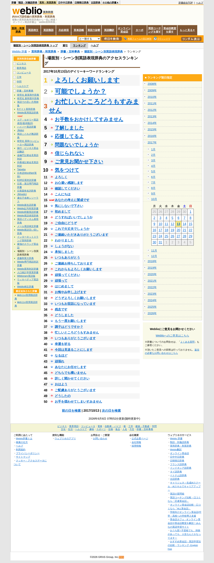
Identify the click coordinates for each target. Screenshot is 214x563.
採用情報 (136, 445)
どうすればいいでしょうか (74, 217)
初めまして (63, 211)
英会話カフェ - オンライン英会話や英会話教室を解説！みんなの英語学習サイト (184, 523)
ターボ (139, 30)
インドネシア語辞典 (180, 468)
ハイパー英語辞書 (26, 126)
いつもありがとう (67, 257)
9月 (153, 193)
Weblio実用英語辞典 (27, 112)
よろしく (61, 177)
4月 (153, 165)
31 (160, 242)
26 (172, 236)
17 (160, 230)
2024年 (152, 300)
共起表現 (64, 30)
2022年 (152, 287)
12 (172, 224)
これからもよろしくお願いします (78, 269)
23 (154, 236)
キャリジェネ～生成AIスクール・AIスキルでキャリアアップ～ (184, 486)
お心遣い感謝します (69, 182)
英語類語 (48, 30)
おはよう (61, 384)
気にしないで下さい (69, 206)
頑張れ (59, 361)
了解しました (69, 127)
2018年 (152, 261)
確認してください (67, 188)
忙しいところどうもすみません (77, 332)
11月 (154, 250)
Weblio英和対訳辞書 (27, 268)
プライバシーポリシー (28, 453)
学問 (19, 81)
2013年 (152, 116)
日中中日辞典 (65, 2)
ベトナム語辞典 (178, 475)
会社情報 (136, 442)
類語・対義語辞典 (27, 2)
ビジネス (21, 63)
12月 (154, 256)
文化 (63, 429)
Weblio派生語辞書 (26, 205)
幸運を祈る (63, 344)
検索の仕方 (22, 442)
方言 (131, 429)
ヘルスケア (23, 86)
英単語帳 (79, 30)
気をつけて (67, 170)
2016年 (152, 135)
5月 (153, 171)
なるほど (61, 355)
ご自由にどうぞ (66, 223)
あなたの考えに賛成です (72, 200)
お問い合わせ (100, 438)
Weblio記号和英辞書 (27, 208)
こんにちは (63, 194)
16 (154, 230)
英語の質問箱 (177, 493)
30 (154, 242)
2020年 (152, 274)
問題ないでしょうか (77, 144)
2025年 (152, 306)
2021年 (152, 280)
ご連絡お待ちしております (74, 263)
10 (160, 224)
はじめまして (64, 286)
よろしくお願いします (87, 80)
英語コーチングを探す (154, 30)
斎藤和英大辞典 (25, 258)
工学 (19, 77)
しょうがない (64, 246)
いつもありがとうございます (75, 338)
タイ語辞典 (176, 471)
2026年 (152, 313)
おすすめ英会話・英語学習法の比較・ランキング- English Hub (184, 545)
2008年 (152, 83)
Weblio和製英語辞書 (27, 212)
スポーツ (101, 429)
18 (166, 230)
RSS (121, 557)
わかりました (64, 240)
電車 (100, 426)
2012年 (152, 109)
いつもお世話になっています (75, 303)
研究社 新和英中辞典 (28, 98)
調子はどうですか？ (69, 326)
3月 (153, 160)
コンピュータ (24, 72)
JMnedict (22, 194)
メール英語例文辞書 (27, 226)
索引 (65, 45)
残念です (61, 309)
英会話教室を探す (169, 30)
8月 (153, 188)
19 (172, 230)
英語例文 (33, 30)
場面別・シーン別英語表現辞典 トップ (35, 45)
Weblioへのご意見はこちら (172, 335)
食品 (117, 429)
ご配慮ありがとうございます (75, 390)
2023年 (152, 293)
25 (166, 236)
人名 (124, 429)
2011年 (152, 103)
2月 (153, 154)
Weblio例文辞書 (25, 286)
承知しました (64, 251)
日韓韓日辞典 (81, 2)
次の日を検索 (111, 410)
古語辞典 (95, 2)
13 (178, 224)
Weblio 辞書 (19, 51)
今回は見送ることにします (74, 349)
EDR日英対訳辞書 (26, 180)
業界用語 (21, 68)
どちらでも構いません (70, 372)
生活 (70, 429)
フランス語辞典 (178, 464)
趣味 (91, 429)
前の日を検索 (71, 410)
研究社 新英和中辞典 (28, 95)
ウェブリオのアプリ (65, 438)
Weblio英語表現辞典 (27, 215)
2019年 (152, 267)
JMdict (20, 130)
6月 (153, 177)
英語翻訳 (109, 30)
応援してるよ (69, 136)
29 (190, 236)
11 (166, 224)
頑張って (61, 280)
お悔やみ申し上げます (70, 292)
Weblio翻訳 (176, 449)
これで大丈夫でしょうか (72, 228)
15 (190, 224)
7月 (153, 182)
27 (178, 236)
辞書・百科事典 (70, 51)
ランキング (79, 45)
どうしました (64, 315)
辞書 (13, 2)
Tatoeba (21, 169)
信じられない (69, 153)
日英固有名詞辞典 (26, 190)
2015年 (152, 129)
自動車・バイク (113, 426)
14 (184, 224)
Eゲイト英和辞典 (26, 109)
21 (184, 230)
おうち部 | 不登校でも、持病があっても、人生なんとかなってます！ (184, 534)
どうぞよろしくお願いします (75, 298)
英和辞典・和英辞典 (43, 51)
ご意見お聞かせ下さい (79, 161)
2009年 (152, 90)
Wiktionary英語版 (26, 276)
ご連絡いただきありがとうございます (81, 234)
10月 (154, 199)
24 (160, 236)
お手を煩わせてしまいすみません (78, 401)
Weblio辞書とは (24, 438)
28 (184, 236)
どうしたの (63, 395)
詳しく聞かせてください (72, 378)
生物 (110, 429)
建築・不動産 (142, 426)
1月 (153, 149)
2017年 (152, 142)
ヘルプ (199, 2)
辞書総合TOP (186, 2)
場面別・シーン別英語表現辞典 (103, 51)
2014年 (152, 122)
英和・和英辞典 (47, 2)
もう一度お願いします (70, 321)
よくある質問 (187, 341)
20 (178, 230)
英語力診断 (93, 30)
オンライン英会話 (124, 30)
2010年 (152, 96)
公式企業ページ (140, 438)
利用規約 (20, 449)
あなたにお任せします (70, 367)
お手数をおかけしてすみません (89, 119)
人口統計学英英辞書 (27, 272)
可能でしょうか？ (80, 91)
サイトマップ (23, 456)
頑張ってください (67, 275)
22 (190, 230)
